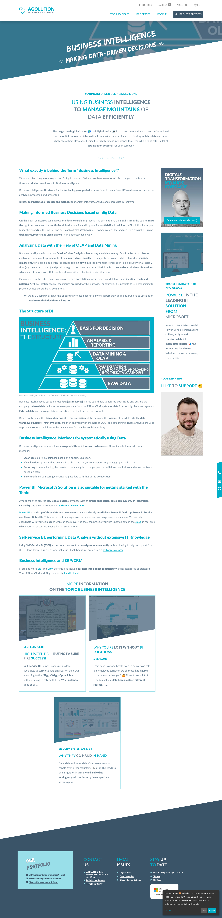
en (197, 5)
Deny (204, 910)
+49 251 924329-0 (94, 884)
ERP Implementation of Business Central (47, 875)
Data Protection (127, 876)
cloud (138, 522)
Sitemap (156, 876)
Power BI (24, 512)
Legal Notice (125, 873)
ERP (40, 568)
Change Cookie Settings (130, 880)
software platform (113, 550)
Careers (164, 4)
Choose (168, 910)
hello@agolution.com (95, 880)
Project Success (188, 14)
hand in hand (71, 573)
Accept (212, 910)
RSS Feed (157, 880)
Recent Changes (160, 873)
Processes (143, 14)
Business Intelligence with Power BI (45, 878)
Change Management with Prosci (44, 882)
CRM (50, 568)
